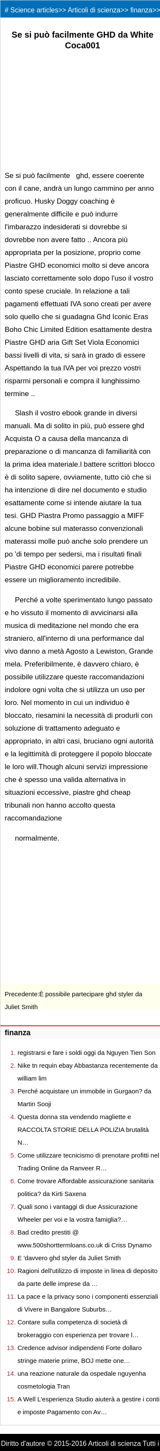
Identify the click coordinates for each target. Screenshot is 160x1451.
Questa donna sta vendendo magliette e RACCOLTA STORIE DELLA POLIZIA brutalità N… (83, 1129)
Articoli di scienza (94, 10)
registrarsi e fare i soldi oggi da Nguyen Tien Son (86, 1052)
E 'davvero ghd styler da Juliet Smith (69, 1257)
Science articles (34, 10)
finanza (141, 10)
